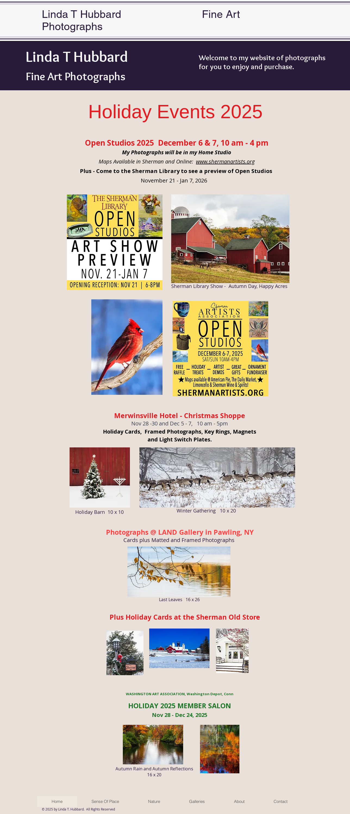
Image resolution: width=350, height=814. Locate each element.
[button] (196, 801)
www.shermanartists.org (225, 161)
